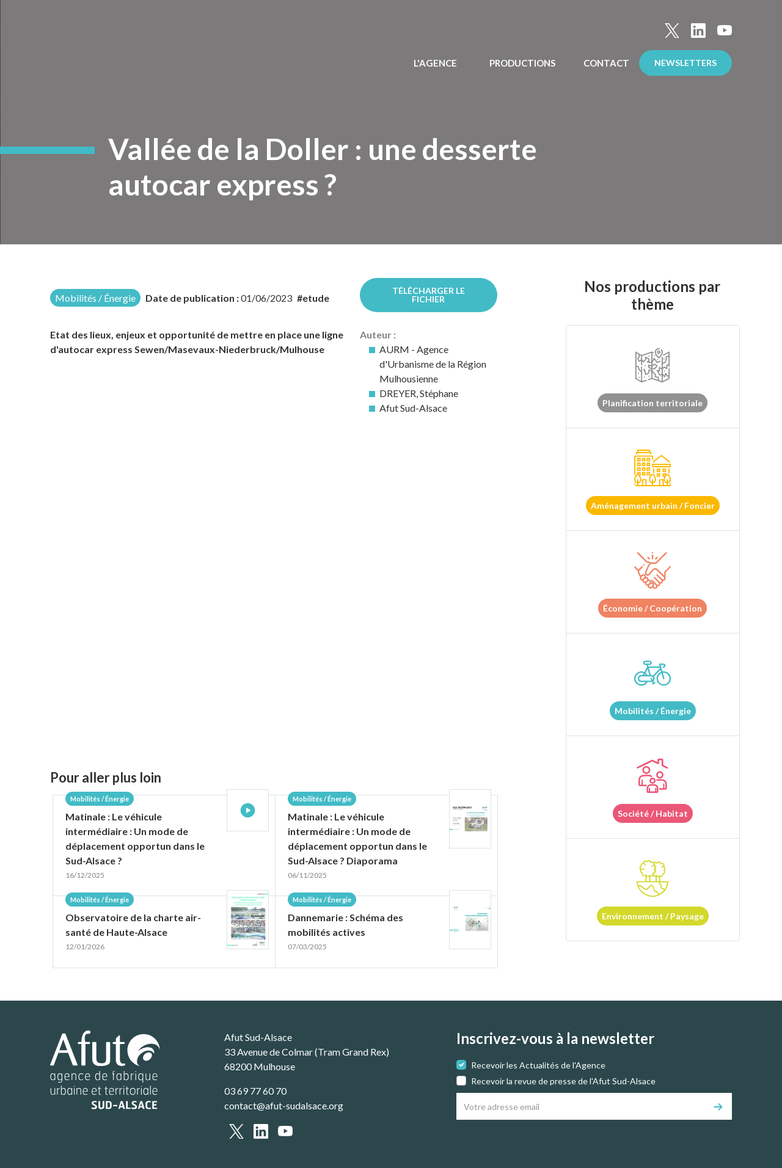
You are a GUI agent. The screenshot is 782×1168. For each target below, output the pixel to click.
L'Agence (436, 62)
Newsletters (685, 62)
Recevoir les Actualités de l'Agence (538, 1065)
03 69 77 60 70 (255, 1091)
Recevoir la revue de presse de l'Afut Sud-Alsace (563, 1081)
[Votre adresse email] (581, 1106)
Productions (523, 62)
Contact (606, 62)
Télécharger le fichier (428, 294)
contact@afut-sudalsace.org (283, 1105)
